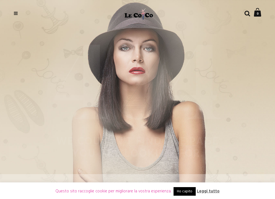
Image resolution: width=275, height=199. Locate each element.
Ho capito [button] (184, 191)
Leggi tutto (208, 191)
